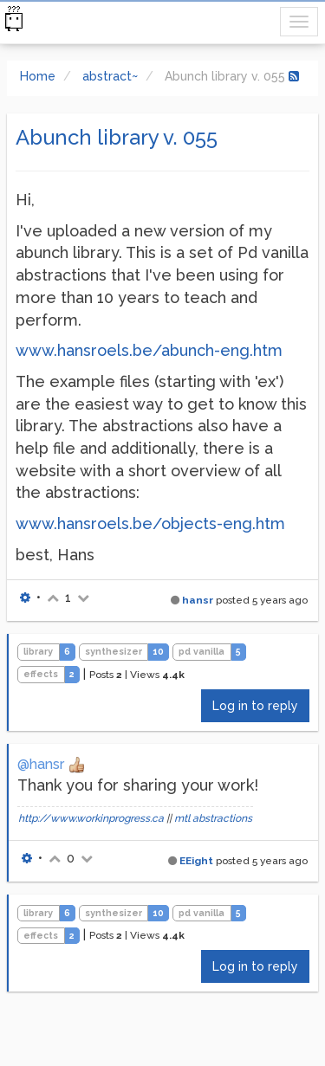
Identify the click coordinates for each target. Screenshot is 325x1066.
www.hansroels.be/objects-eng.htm (150, 523)
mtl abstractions (213, 818)
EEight (196, 861)
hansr (197, 600)
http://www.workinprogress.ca (91, 818)
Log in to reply (255, 706)
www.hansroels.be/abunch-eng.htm (149, 350)
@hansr (40, 764)
